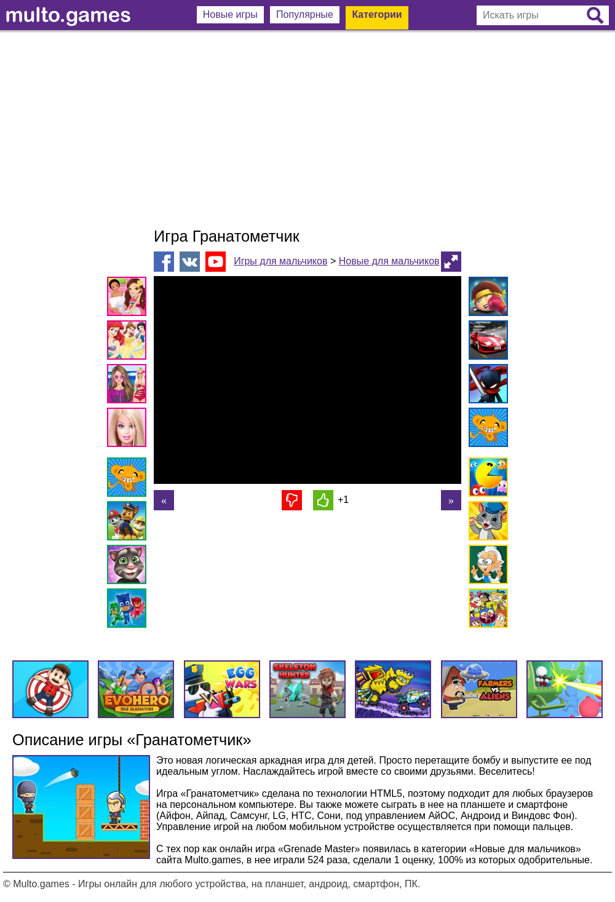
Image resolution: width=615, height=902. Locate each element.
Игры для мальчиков (280, 261)
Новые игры (230, 14)
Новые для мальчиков (389, 261)
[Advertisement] (307, 129)
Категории (377, 14)
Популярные (304, 14)
